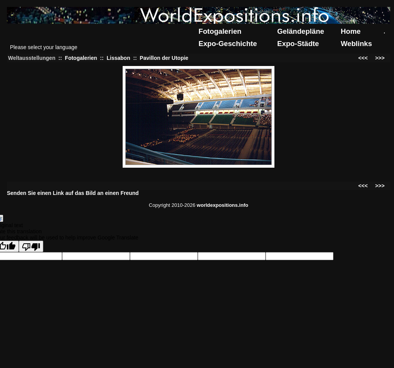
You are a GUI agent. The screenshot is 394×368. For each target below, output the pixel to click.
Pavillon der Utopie (164, 58)
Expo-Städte (298, 44)
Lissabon (118, 58)
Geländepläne (300, 31)
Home (351, 31)
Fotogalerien (220, 31)
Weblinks (356, 44)
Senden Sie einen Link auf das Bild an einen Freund (73, 193)
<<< (363, 58)
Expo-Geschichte (228, 44)
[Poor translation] (31, 246)
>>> (380, 58)
